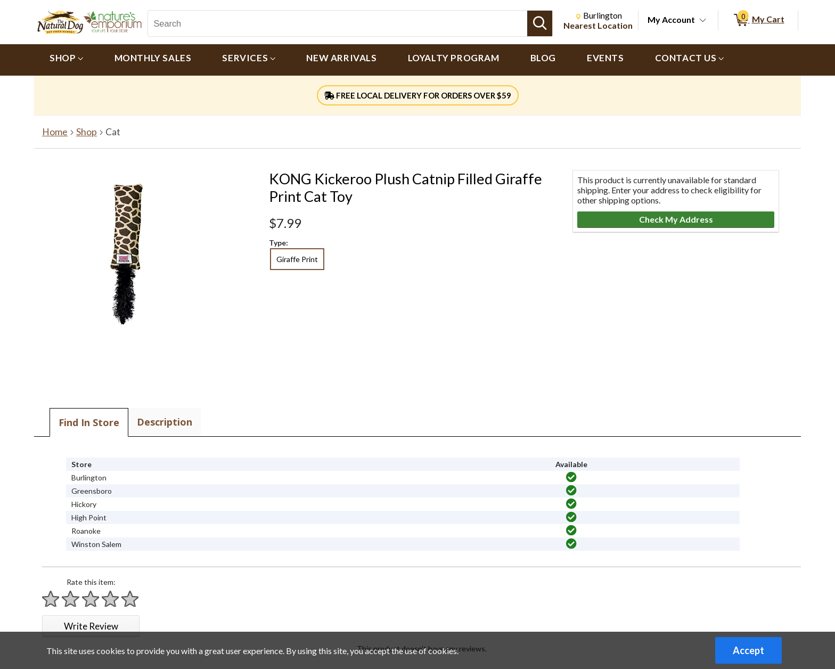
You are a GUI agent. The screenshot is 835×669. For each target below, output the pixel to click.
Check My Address (676, 219)
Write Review (91, 626)
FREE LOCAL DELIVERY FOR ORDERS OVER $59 (417, 95)
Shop (86, 131)
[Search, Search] (337, 23)
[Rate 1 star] (51, 599)
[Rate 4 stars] (111, 599)
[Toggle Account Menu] (703, 20)
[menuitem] (66, 60)
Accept (748, 650)
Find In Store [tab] (89, 422)
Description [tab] (164, 421)
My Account (671, 19)
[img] (571, 477)
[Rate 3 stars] (91, 599)
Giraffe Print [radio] (297, 259)
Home (55, 131)
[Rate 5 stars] (130, 599)
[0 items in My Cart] (758, 20)
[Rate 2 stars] (71, 599)
